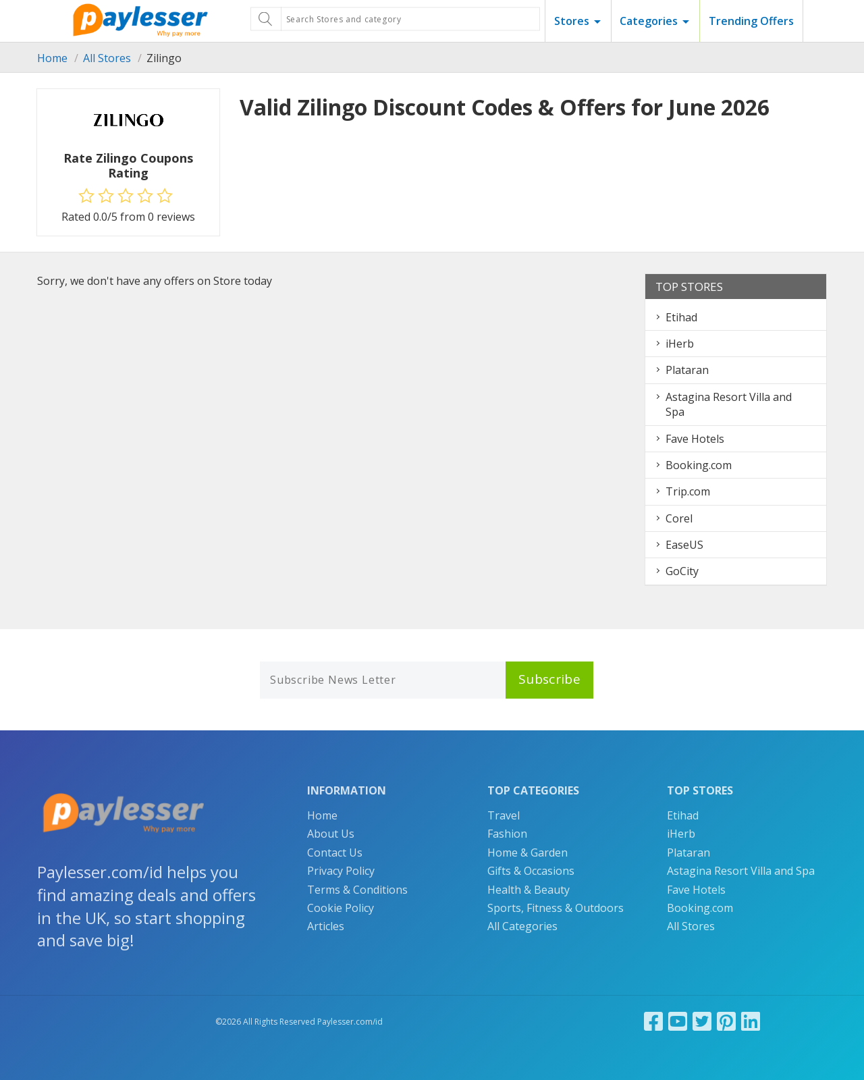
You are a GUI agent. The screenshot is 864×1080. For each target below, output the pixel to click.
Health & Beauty (528, 889)
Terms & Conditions (357, 889)
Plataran (687, 369)
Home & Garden (527, 852)
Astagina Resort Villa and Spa (741, 870)
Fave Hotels (695, 438)
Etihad (681, 317)
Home (52, 58)
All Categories (522, 926)
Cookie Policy (340, 907)
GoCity (682, 571)
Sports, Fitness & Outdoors (555, 907)
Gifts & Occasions (530, 870)
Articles (325, 926)
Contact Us (334, 852)
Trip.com (688, 491)
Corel (679, 518)
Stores (571, 21)
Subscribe (549, 679)
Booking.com (699, 465)
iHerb (680, 343)
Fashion (507, 833)
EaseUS (684, 544)
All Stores (107, 58)
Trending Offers (751, 21)
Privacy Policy (341, 870)
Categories (649, 21)
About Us (330, 833)
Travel (503, 815)
